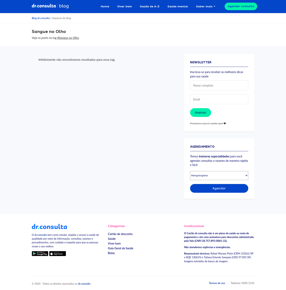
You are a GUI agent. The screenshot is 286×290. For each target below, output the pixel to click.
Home (105, 6)
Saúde (112, 238)
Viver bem (124, 6)
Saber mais (204, 6)
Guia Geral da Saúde (120, 247)
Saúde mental (177, 6)
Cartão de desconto (120, 233)
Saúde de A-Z (149, 6)
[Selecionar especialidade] (219, 175)
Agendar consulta (241, 6)
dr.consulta (41, 234)
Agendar (219, 188)
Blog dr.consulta (41, 17)
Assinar (200, 112)
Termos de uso (217, 282)
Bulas (111, 252)
